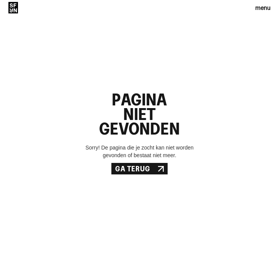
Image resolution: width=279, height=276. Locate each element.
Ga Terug (139, 168)
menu (263, 7)
